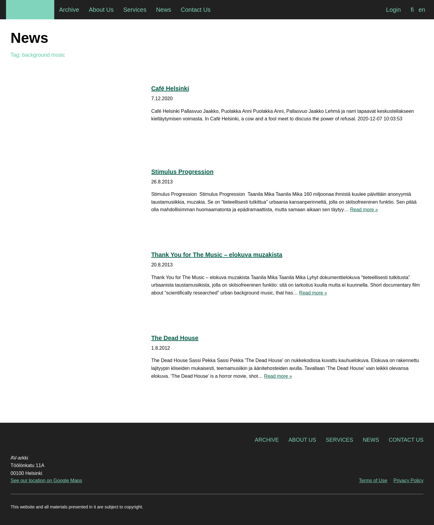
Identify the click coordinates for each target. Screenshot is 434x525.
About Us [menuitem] (101, 9)
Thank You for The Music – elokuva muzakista (216, 254)
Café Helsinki (170, 88)
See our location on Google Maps (46, 480)
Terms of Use (373, 480)
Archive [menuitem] (69, 9)
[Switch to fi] (412, 9)
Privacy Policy (408, 480)
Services (339, 440)
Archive (267, 440)
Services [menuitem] (134, 9)
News (371, 440)
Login (393, 9)
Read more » (364, 209)
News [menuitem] (163, 9)
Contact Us (406, 440)
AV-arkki (30, 9)
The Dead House (175, 338)
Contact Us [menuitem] (196, 9)
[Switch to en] (422, 9)
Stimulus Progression (182, 171)
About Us (302, 440)
